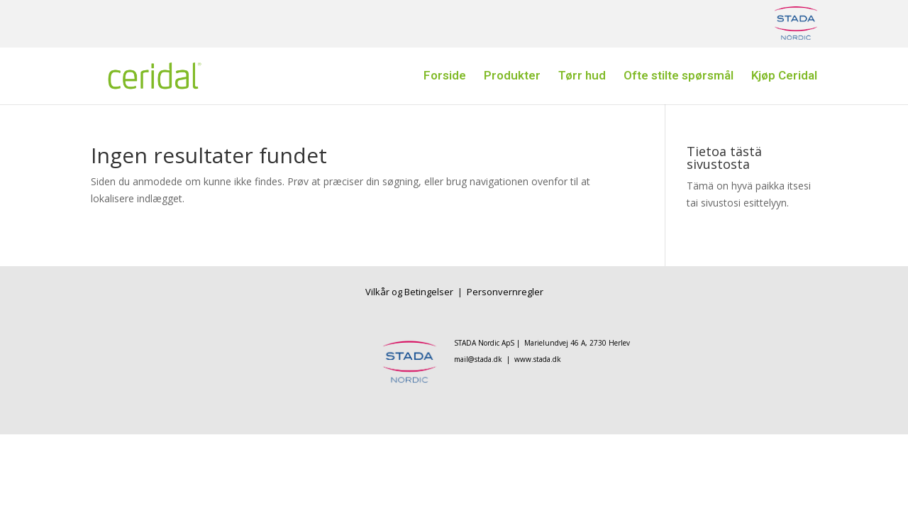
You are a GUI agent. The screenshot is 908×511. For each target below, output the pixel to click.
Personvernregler (505, 291)
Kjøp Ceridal (784, 77)
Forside (444, 77)
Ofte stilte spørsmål (678, 77)
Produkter (512, 77)
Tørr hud (582, 77)
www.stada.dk (537, 359)
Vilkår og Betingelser (410, 291)
